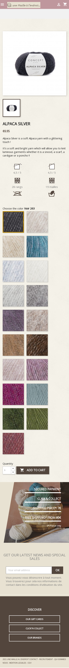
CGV (29, 663)
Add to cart (32, 470)
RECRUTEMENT (46, 659)
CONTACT (33, 659)
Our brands (34, 637)
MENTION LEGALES (18, 663)
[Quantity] (7, 470)
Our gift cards (34, 619)
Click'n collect (34, 628)
